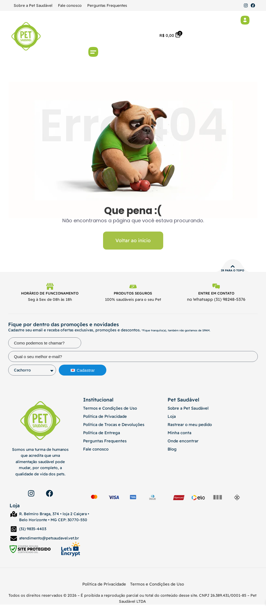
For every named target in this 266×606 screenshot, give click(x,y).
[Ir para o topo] (233, 267)
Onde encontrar (182, 442)
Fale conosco (70, 5)
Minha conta (178, 434)
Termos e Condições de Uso (109, 409)
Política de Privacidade (103, 417)
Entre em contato (216, 295)
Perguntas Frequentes (107, 5)
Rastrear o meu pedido (189, 426)
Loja (171, 417)
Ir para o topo (232, 271)
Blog (172, 450)
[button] (93, 52)
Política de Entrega (100, 434)
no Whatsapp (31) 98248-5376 (216, 301)
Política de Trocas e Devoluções (112, 426)
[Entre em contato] (216, 288)
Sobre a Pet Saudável (33, 5)
